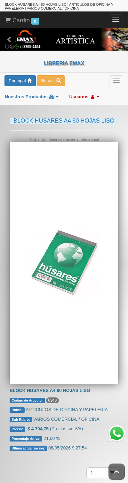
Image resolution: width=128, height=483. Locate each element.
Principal (20, 80)
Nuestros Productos (32, 96)
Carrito (22, 21)
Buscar (50, 80)
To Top (116, 472)
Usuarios (84, 96)
